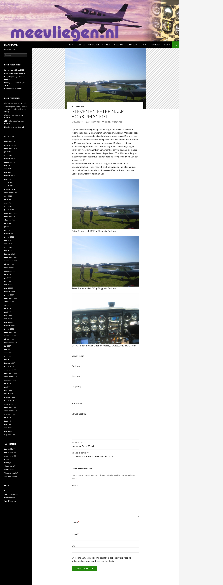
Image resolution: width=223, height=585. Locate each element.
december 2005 (10, 404)
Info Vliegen (154, 45)
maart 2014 (8, 186)
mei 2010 (8, 244)
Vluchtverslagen (10, 476)
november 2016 (10, 148)
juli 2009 (7, 274)
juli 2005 (7, 417)
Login (6, 491)
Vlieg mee (81, 45)
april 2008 (8, 319)
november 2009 (10, 261)
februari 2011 (9, 233)
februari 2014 (9, 189)
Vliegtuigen (93, 45)
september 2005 (10, 411)
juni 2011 (7, 227)
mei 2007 (8, 353)
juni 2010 (7, 240)
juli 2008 (7, 308)
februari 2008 (9, 325)
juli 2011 (7, 223)
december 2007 (10, 332)
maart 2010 (8, 250)
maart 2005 (8, 431)
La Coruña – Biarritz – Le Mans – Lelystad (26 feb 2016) (15, 109)
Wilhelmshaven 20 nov (13, 89)
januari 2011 (9, 237)
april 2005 (8, 428)
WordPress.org (10, 501)
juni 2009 (7, 278)
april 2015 (8, 169)
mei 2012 (8, 203)
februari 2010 (9, 254)
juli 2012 (7, 199)
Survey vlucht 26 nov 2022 (14, 70)
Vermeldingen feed (11, 494)
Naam (75, 522)
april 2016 (8, 155)
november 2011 (10, 216)
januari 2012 (9, 210)
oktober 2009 (9, 264)
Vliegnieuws (132, 45)
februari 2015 (9, 176)
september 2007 (10, 342)
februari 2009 (9, 291)
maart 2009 (8, 288)
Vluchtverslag (9, 473)
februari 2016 (9, 158)
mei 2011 (8, 230)
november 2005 (10, 407)
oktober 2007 (9, 339)
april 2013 (8, 196)
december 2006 (10, 370)
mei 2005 (8, 424)
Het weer (106, 45)
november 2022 (10, 145)
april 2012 (8, 206)
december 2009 (10, 257)
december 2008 (10, 298)
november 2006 (10, 373)
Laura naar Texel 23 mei (105, 444)
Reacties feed (9, 498)
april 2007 (8, 356)
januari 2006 (9, 400)
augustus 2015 (10, 162)
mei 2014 (8, 179)
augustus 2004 (10, 434)
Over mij (167, 45)
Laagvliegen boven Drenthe (14, 73)
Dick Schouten (9, 127)
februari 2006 (9, 397)
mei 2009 (8, 281)
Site (73, 545)
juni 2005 (7, 421)
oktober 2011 (9, 220)
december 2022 (10, 141)
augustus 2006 (10, 380)
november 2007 (10, 336)
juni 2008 (7, 312)
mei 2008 (8, 315)
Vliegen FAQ (118, 45)
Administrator (93, 122)
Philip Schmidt (9, 121)
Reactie (76, 485)
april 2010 (8, 247)
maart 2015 (8, 172)
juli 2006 (7, 383)
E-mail (75, 533)
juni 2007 (7, 349)
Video (143, 45)
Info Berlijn (8, 449)
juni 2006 (7, 387)
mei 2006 (8, 390)
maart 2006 (8, 394)
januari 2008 (9, 329)
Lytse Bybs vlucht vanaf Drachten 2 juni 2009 (105, 454)
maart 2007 (8, 360)
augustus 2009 (10, 271)
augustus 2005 (10, 414)
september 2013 (10, 193)
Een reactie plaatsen (114, 122)
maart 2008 (8, 322)
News (6, 459)
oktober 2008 (9, 302)
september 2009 (10, 268)
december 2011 (10, 213)
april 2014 (8, 182)
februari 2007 (9, 363)
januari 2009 (9, 295)
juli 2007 (7, 346)
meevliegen (11, 44)
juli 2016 (7, 152)
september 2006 (10, 377)
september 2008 (10, 305)
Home (71, 45)
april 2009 (8, 285)
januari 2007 (9, 366)
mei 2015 (8, 165)
